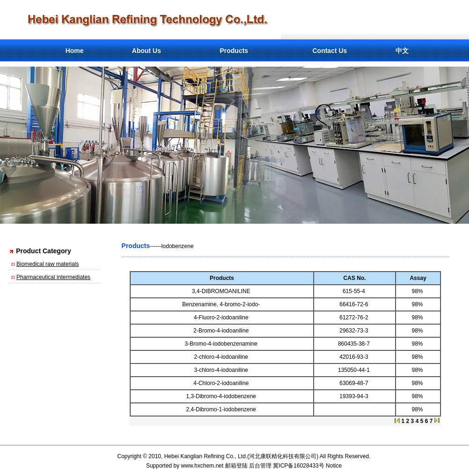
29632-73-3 (354, 330)
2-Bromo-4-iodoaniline (221, 330)
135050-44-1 (354, 370)
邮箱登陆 (236, 465)
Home (75, 50)
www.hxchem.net (202, 465)
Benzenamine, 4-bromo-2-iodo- (221, 304)
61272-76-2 (354, 317)
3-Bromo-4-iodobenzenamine (222, 343)
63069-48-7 (354, 383)
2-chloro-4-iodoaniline (222, 357)
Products (234, 50)
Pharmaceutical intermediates (53, 277)
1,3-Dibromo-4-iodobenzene (222, 396)
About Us (146, 50)
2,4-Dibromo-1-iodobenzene (222, 409)
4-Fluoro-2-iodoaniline (222, 317)
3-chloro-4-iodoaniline (222, 370)
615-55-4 (354, 291)
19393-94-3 (354, 396)
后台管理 (260, 465)
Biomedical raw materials (47, 264)
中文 (402, 50)
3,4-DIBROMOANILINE (222, 291)
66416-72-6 (354, 304)
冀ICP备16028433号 (298, 465)
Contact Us (329, 50)
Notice (334, 465)
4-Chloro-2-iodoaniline (221, 383)
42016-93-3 (354, 357)
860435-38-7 (354, 343)
